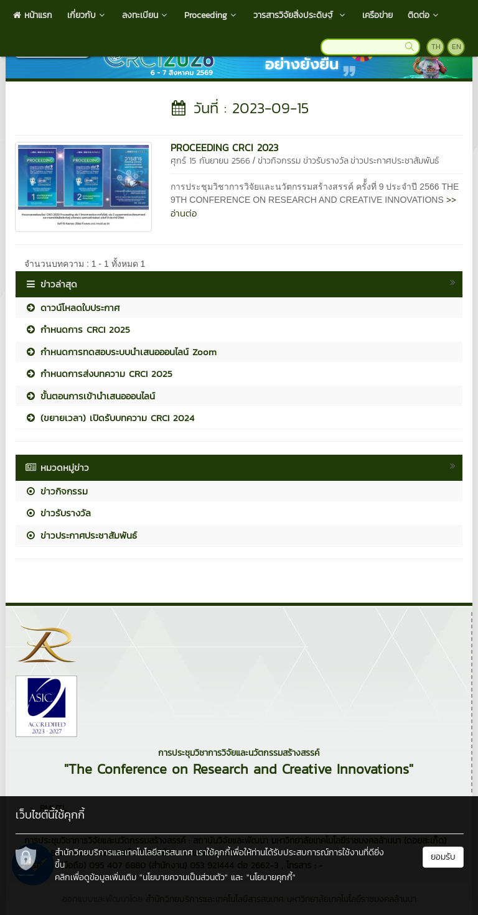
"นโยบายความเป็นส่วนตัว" (183, 877)
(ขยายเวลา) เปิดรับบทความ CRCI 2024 (109, 418)
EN (456, 46)
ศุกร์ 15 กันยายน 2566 (210, 160)
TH (436, 46)
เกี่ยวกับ (87, 15)
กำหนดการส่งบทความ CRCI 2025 (98, 373)
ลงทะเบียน (145, 15)
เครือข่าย (377, 15)
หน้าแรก (32, 15)
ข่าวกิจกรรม (279, 160)
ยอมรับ (443, 856)
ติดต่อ (424, 15)
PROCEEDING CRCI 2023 (224, 147)
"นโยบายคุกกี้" (271, 877)
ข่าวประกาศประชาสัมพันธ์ (394, 160)
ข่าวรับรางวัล (326, 160)
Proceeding (211, 15)
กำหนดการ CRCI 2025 (77, 329)
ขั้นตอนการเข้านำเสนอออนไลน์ (90, 396)
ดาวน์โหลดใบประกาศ (72, 307)
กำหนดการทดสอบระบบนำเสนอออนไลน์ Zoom (121, 352)
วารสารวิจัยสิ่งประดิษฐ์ (300, 15)
